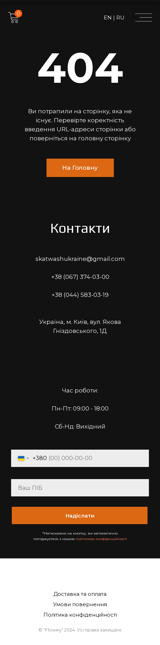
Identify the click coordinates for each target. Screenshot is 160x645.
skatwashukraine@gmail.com (80, 258)
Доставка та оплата (80, 594)
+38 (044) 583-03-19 (80, 294)
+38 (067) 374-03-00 (80, 276)
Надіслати (80, 515)
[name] (80, 487)
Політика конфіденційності (80, 614)
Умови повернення (80, 604)
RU (120, 17)
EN (108, 17)
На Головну (80, 167)
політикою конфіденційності (101, 539)
